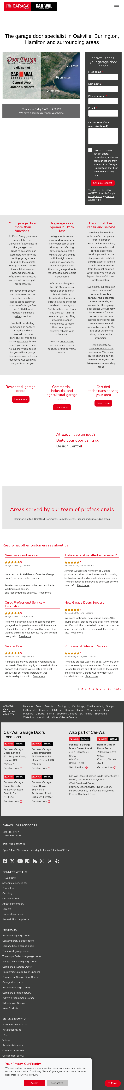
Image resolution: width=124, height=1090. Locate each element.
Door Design (104, 787)
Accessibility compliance (15, 919)
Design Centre (68, 446)
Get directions (13, 768)
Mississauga (93, 710)
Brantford (39, 519)
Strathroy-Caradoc (67, 713)
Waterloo (28, 717)
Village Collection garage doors (19, 961)
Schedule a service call (14, 883)
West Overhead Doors (81, 783)
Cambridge (78, 706)
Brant (38, 706)
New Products (10, 1008)
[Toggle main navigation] (117, 6)
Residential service (12, 1045)
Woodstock (43, 717)
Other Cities (58, 717)
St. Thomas (86, 713)
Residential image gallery (16, 987)
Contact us (8, 888)
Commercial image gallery (16, 992)
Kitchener (57, 710)
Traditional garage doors (15, 951)
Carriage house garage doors (18, 946)
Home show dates (12, 914)
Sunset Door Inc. (78, 790)
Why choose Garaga (13, 1003)
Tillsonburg (101, 713)
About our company (13, 903)
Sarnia (50, 713)
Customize (57, 1083)
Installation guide (11, 1029)
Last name (94, 84)
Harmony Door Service (81, 787)
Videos (6, 1040)
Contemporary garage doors (18, 940)
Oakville (63, 519)
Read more (45, 592)
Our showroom (10, 898)
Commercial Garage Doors (17, 966)
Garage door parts (12, 982)
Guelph (110, 706)
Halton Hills (29, 710)
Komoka (69, 710)
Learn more (20, 399)
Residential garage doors (16, 935)
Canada (72, 717)
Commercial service (13, 1050)
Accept (34, 1083)
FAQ (4, 1035)
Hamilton (19, 519)
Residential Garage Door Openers (21, 972)
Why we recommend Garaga (18, 998)
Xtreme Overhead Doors (82, 794)
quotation (22, 341)
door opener (67, 341)
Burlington (63, 706)
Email (91, 108)
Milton (80, 710)
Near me (28, 706)
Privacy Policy (95, 196)
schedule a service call (101, 348)
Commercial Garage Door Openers (21, 977)
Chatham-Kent (95, 706)
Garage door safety (13, 1055)
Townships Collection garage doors (21, 956)
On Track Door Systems (92, 779)
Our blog (7, 893)
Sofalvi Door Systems (102, 790)
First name (94, 72)
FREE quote (9, 877)
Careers (6, 909)
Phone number (97, 96)
